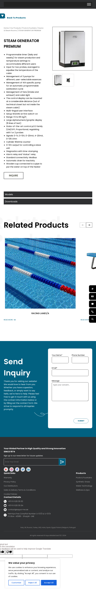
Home (6, 28)
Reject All (32, 582)
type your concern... (70, 391)
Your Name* (57, 355)
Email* (54, 368)
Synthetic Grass (83, 481)
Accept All (49, 582)
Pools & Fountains (84, 477)
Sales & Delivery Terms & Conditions (20, 490)
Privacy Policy (10, 481)
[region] (32, 573)
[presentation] (71, 410)
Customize (16, 582)
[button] (89, 225)
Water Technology (84, 486)
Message (56, 381)
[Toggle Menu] (89, 4)
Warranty (8, 477)
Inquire (13, 175)
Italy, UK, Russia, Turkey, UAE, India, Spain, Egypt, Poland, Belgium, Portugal (48, 527)
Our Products (15, 28)
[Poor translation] (9, 552)
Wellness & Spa (83, 490)
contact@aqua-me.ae (16, 509)
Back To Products (15, 17)
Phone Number (78, 355)
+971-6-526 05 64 (13, 505)
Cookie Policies (10, 494)
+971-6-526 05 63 (13, 501)
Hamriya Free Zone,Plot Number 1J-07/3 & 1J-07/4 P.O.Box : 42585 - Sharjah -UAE (27, 515)
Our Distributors (11, 486)
